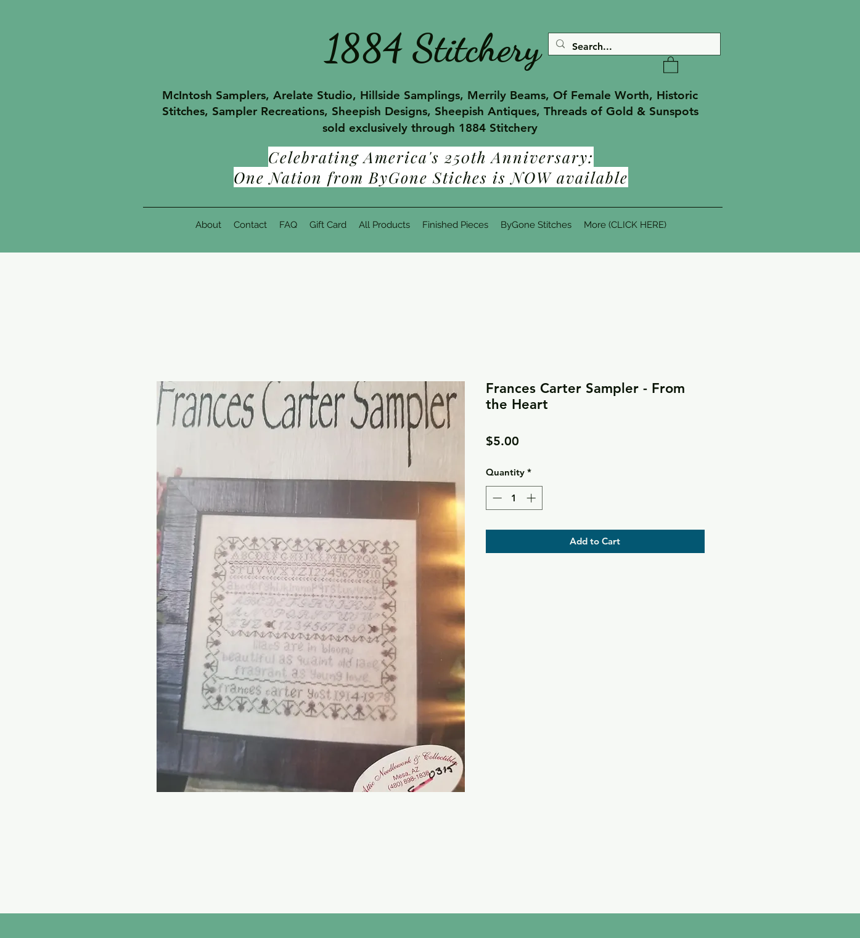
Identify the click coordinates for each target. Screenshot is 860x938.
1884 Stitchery (433, 48)
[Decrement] (496, 498)
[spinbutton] (514, 498)
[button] (670, 64)
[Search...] (633, 46)
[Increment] (532, 498)
